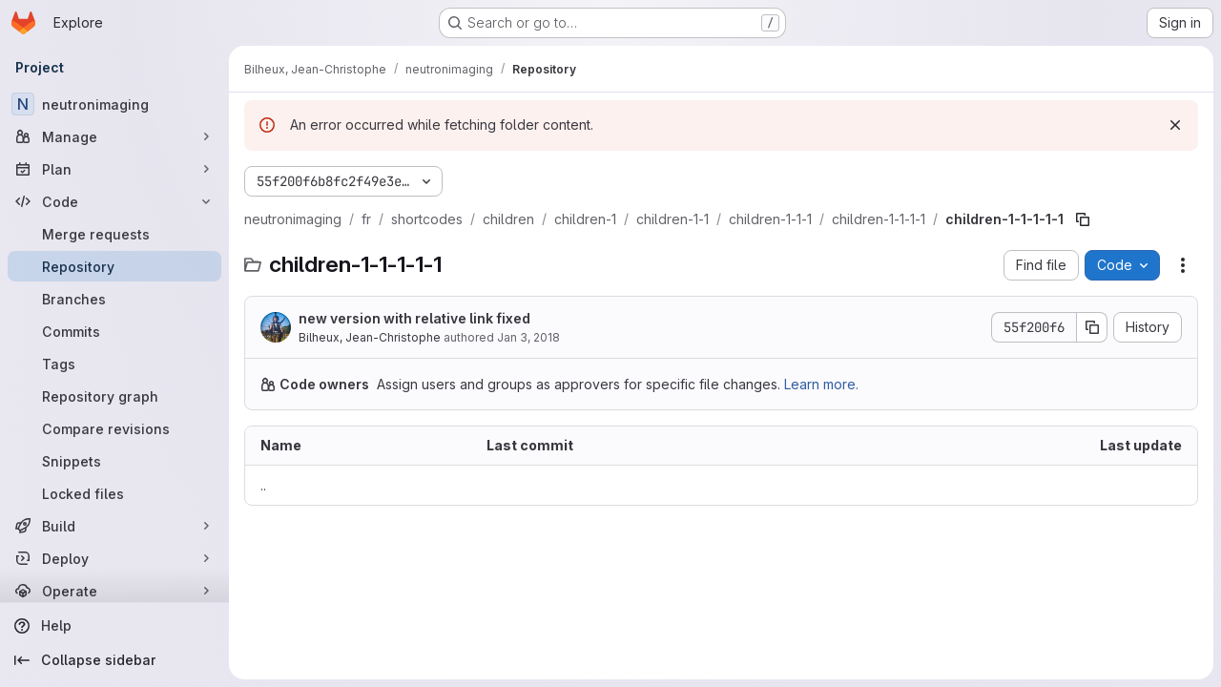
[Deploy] (114, 558)
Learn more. (821, 384)
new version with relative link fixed (414, 318)
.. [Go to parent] (263, 485)
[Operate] (114, 590)
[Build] (114, 525)
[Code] (114, 201)
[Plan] (114, 169)
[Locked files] (114, 493)
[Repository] (114, 266)
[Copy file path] (1082, 219)
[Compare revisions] (114, 428)
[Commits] (114, 331)
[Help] (114, 626)
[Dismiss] (1175, 125)
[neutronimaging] (114, 104)
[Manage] (114, 136)
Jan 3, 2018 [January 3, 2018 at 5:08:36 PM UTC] (528, 337)
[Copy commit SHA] (1092, 327)
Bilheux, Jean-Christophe (370, 337)
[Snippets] (114, 461)
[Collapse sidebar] (114, 660)
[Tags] (114, 363)
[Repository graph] (114, 396)
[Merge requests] (114, 234)
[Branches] (114, 298)
